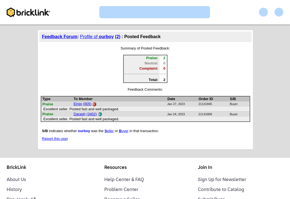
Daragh (80, 114)
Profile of (97, 36)
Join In (205, 168)
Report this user (55, 139)
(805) (87, 104)
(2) (118, 36)
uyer (124, 131)
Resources (115, 168)
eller (109, 131)
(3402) (91, 114)
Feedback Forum (59, 36)
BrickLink (16, 168)
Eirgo (78, 104)
